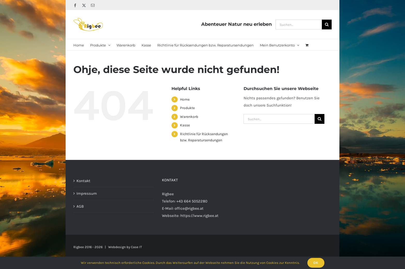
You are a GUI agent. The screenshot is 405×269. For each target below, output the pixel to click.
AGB (80, 206)
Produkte (187, 108)
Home (185, 99)
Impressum (86, 193)
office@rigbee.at (189, 208)
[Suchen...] (299, 24)
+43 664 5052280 (191, 201)
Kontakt (83, 180)
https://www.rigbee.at (199, 215)
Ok (315, 263)
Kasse (185, 125)
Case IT (136, 247)
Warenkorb (189, 117)
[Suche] (327, 24)
